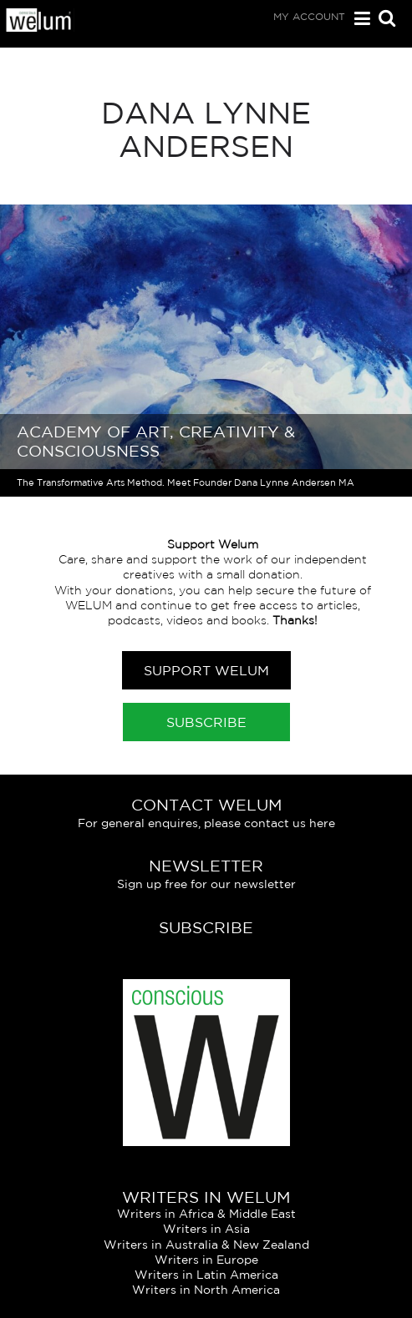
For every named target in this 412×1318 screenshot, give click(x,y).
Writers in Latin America (206, 1274)
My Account (309, 16)
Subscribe (206, 722)
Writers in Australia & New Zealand (206, 1244)
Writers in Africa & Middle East (206, 1213)
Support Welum (206, 670)
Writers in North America (206, 1289)
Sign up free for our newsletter (206, 884)
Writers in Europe (206, 1259)
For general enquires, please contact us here (206, 823)
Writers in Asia (206, 1228)
